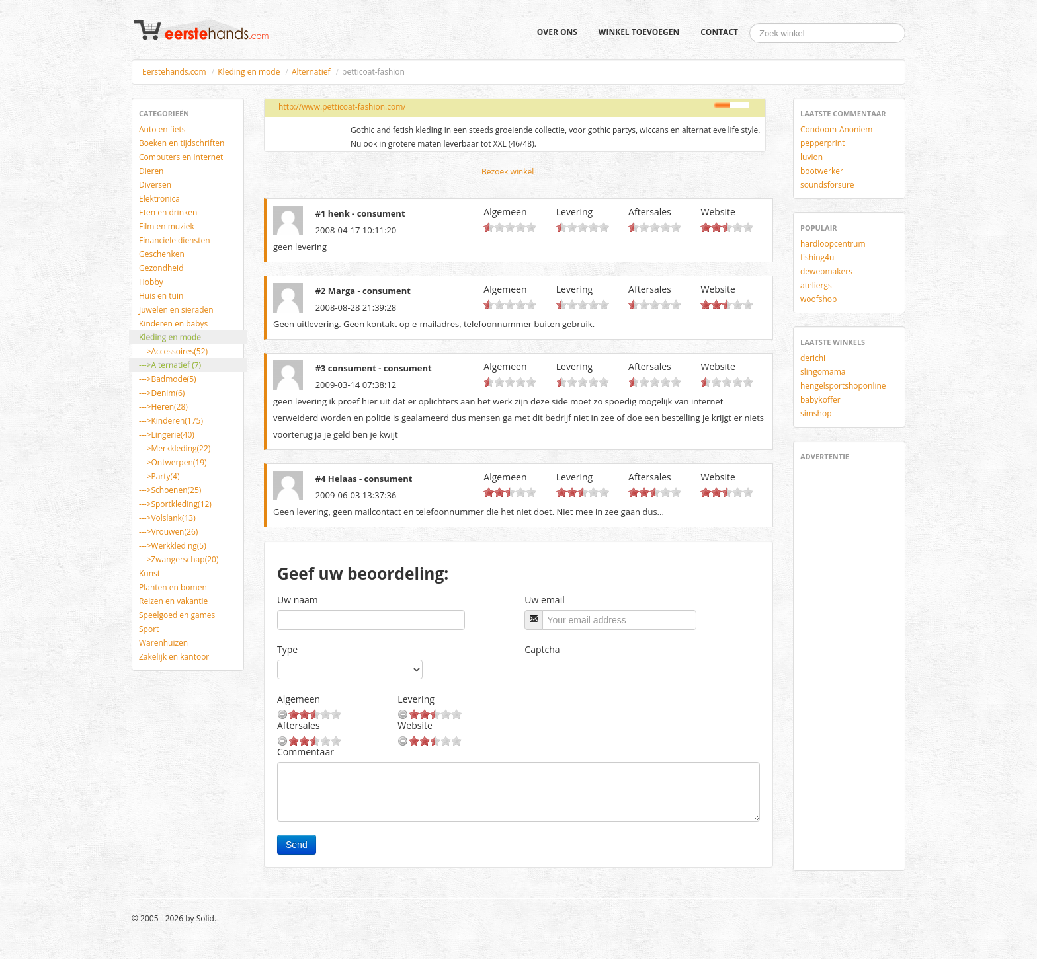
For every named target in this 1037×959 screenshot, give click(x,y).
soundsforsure (827, 184)
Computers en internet (181, 157)
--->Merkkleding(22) (174, 448)
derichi (812, 358)
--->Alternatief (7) (170, 365)
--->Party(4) (159, 476)
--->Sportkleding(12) (175, 504)
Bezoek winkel (507, 171)
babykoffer (820, 399)
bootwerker (821, 170)
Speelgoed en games (177, 615)
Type (287, 649)
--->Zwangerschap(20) (178, 559)
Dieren (151, 170)
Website (717, 212)
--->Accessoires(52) (173, 351)
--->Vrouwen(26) (168, 531)
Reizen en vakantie (173, 601)
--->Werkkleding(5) (172, 545)
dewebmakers (826, 271)
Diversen (155, 184)
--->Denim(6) (162, 393)
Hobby (151, 282)
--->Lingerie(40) (166, 434)
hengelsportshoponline (843, 385)
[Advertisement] (840, 663)
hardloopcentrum (833, 243)
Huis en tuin (161, 295)
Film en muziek (166, 226)
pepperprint (822, 143)
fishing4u (817, 257)
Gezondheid (161, 268)
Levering (574, 212)
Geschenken (162, 254)
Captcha (542, 649)
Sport (149, 628)
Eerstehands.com (174, 71)
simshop (816, 413)
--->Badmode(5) (167, 379)
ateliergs (816, 285)
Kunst (149, 573)
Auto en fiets (162, 129)
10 (531, 227)
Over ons (557, 32)
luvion (811, 157)
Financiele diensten (174, 240)
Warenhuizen (163, 642)
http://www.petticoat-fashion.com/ (342, 106)
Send (297, 844)
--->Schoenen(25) (170, 490)
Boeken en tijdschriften (181, 143)
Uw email (544, 600)
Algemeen (504, 212)
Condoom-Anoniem (836, 129)
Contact (719, 32)
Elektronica (159, 198)
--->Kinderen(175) (171, 420)
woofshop (818, 299)
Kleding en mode (249, 71)
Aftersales (649, 212)
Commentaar (305, 752)
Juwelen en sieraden (176, 309)
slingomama (822, 371)
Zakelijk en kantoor (174, 656)
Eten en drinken (168, 212)
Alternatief (311, 71)
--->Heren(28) (163, 406)
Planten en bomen (173, 587)
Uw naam (297, 600)
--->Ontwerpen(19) (173, 462)
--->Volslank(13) (167, 517)
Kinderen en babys (173, 323)
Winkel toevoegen (639, 32)
